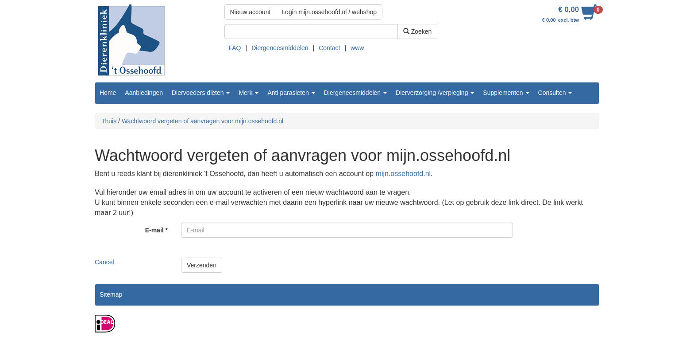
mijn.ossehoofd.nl (403, 173)
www (357, 47)
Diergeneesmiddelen (279, 47)
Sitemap (111, 294)
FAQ (235, 47)
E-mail (156, 230)
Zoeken (417, 31)
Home (108, 92)
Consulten (555, 92)
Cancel (104, 262)
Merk (248, 92)
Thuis (108, 121)
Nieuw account (250, 12)
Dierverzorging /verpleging (435, 92)
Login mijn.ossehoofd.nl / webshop (329, 12)
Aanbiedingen (144, 92)
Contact (329, 47)
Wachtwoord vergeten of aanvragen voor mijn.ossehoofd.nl (202, 121)
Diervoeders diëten (201, 92)
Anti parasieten (291, 92)
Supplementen (506, 92)
